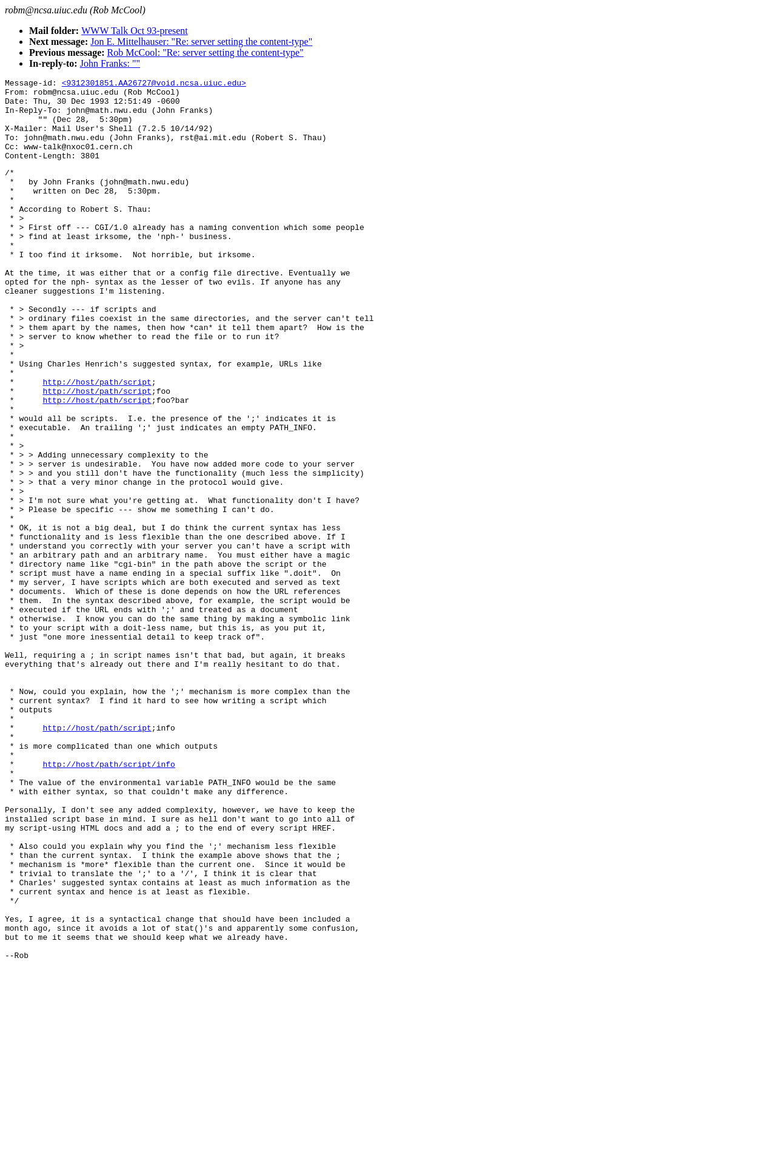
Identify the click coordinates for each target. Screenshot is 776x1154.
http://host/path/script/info (108, 900)
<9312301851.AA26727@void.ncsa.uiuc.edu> (154, 84)
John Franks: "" (110, 63)
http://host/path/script (96, 441)
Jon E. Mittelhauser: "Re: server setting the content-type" (201, 41)
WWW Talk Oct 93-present (134, 30)
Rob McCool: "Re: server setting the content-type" (205, 52)
